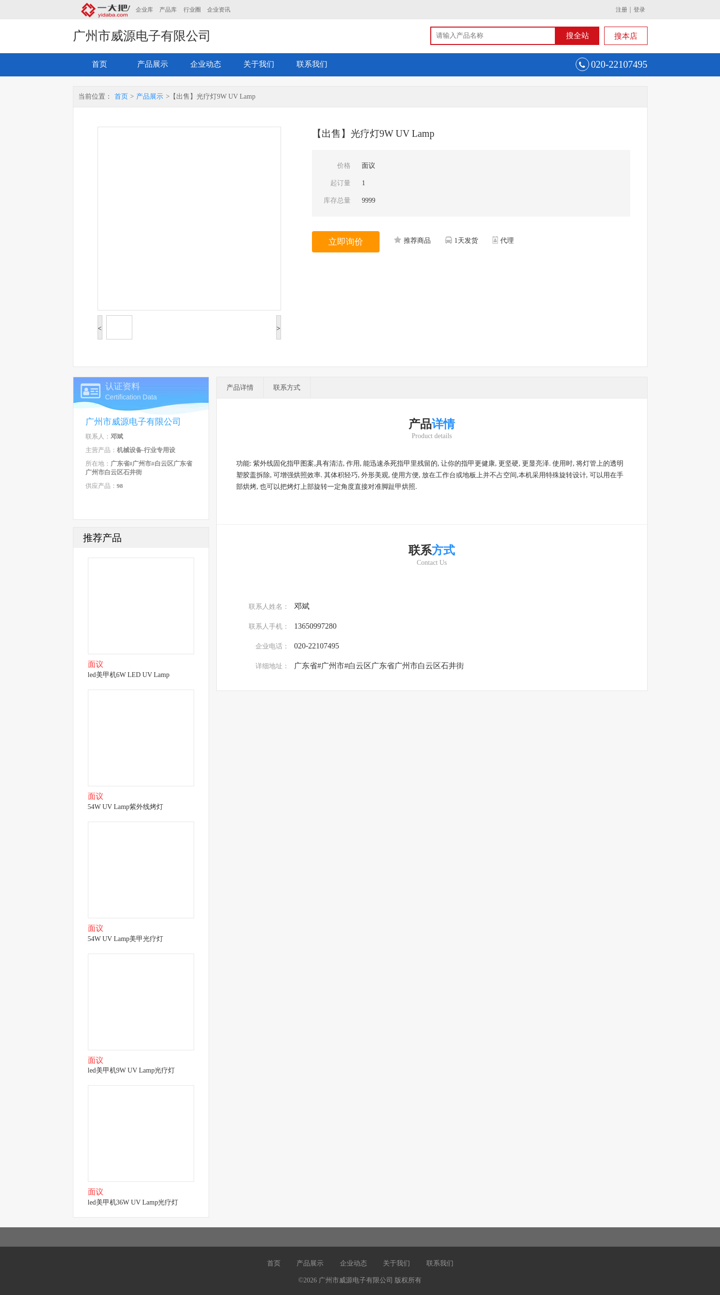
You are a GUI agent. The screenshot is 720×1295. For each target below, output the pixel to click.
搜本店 (625, 36)
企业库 (144, 9)
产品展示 (152, 64)
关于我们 (258, 64)
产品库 (168, 9)
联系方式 (286, 387)
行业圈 (192, 9)
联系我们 (311, 64)
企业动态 (205, 64)
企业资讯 (218, 9)
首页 (99, 64)
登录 (639, 9)
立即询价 (345, 242)
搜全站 (577, 35)
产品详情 (240, 387)
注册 (621, 9)
